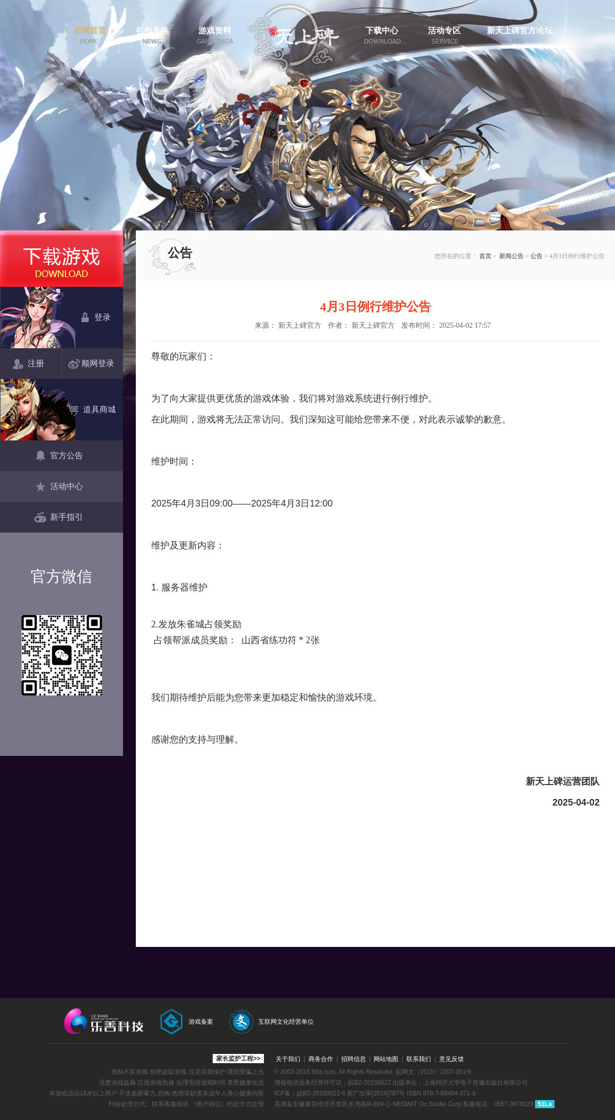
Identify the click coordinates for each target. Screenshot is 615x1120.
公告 (536, 256)
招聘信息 (353, 1059)
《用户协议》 (208, 1104)
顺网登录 (93, 364)
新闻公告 (511, 256)
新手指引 (58, 517)
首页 (485, 256)
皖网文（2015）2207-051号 (434, 1071)
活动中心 (58, 487)
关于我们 (288, 1059)
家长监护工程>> (238, 1058)
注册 (28, 364)
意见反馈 (451, 1059)
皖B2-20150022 (369, 1082)
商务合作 (321, 1059)
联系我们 (418, 1059)
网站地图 (386, 1059)
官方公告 (58, 456)
